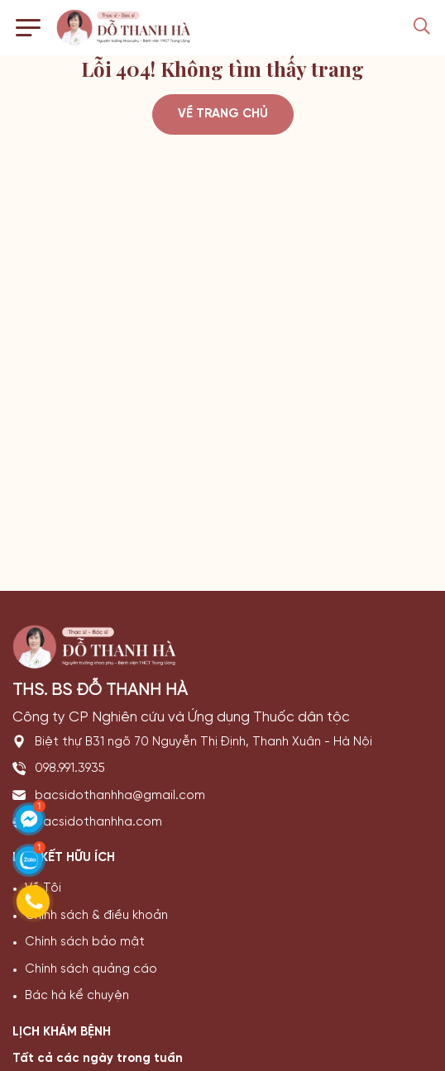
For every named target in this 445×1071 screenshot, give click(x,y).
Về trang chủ (223, 114)
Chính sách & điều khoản (96, 915)
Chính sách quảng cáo (91, 969)
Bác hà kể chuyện (77, 995)
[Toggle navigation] (28, 27)
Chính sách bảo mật (85, 942)
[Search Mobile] (422, 28)
